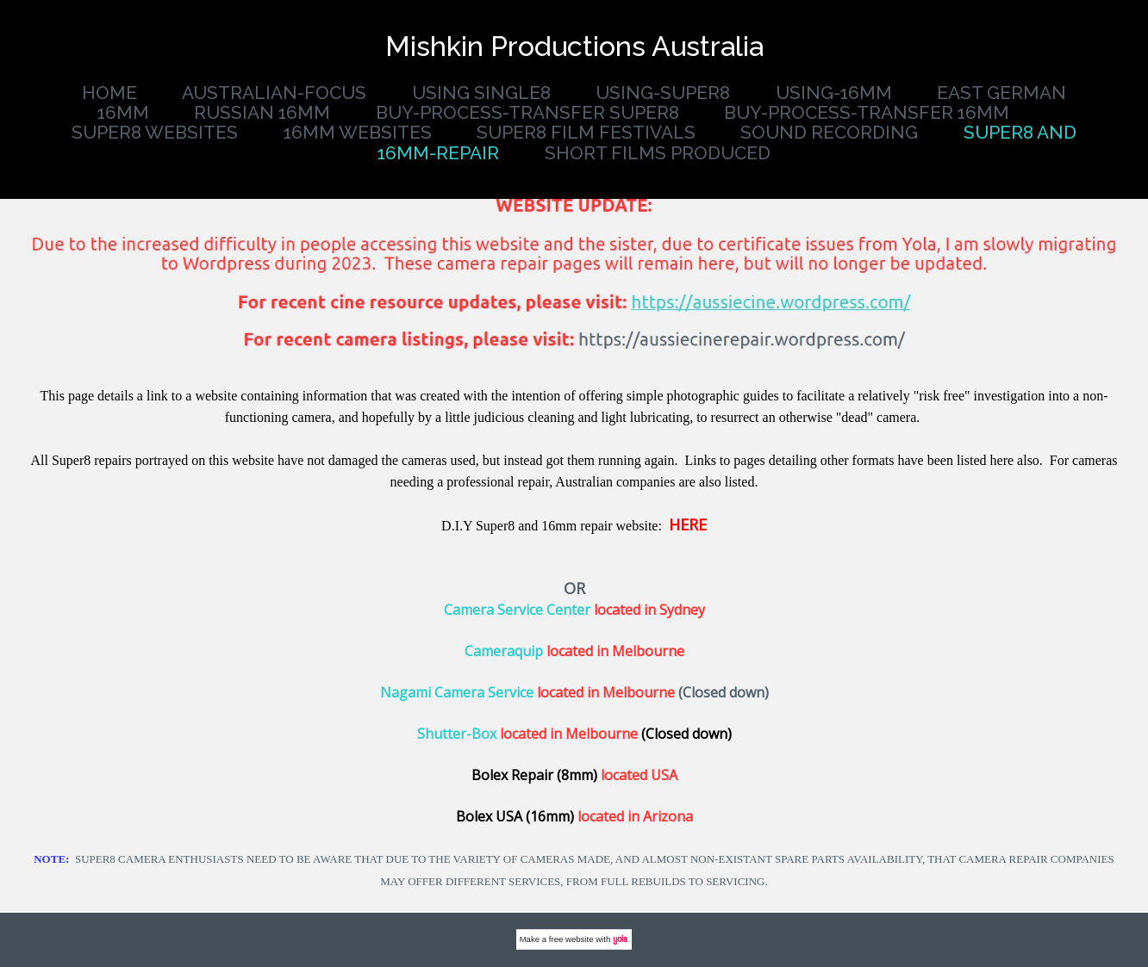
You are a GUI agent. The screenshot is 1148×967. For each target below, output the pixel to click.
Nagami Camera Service (456, 692)
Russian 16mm (262, 112)
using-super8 (663, 92)
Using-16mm (834, 92)
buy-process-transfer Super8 (527, 112)
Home (109, 92)
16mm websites (358, 132)
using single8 (481, 92)
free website (571, 939)
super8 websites (155, 132)
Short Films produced (658, 153)
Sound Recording (829, 132)
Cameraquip (504, 651)
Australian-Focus (274, 92)
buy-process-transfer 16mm (866, 112)
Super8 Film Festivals (586, 132)
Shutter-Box (456, 733)
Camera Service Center (517, 609)
